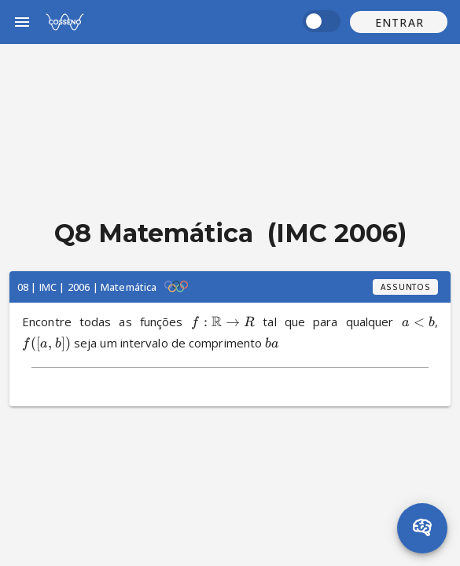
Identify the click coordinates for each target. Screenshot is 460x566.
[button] (398, 22)
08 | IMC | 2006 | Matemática (86, 287)
